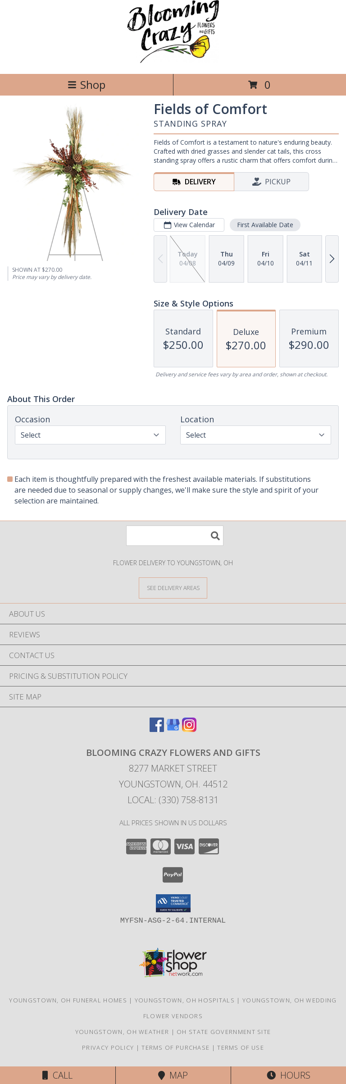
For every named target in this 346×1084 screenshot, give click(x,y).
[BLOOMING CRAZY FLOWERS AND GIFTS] (173, 60)
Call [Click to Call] (57, 1075)
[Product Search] (174, 536)
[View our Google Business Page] (173, 729)
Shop (86, 84)
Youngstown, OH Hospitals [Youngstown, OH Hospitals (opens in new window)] (185, 1000)
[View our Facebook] (157, 729)
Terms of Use (240, 1047)
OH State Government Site (224, 1032)
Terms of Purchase (175, 1047)
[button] (173, 903)
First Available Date (265, 224)
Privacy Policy (108, 1047)
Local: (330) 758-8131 (173, 800)
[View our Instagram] (189, 729)
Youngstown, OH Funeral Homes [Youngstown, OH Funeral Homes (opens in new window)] (68, 1000)
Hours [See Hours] (288, 1075)
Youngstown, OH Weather (122, 1032)
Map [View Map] (173, 1075)
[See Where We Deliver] (173, 587)
